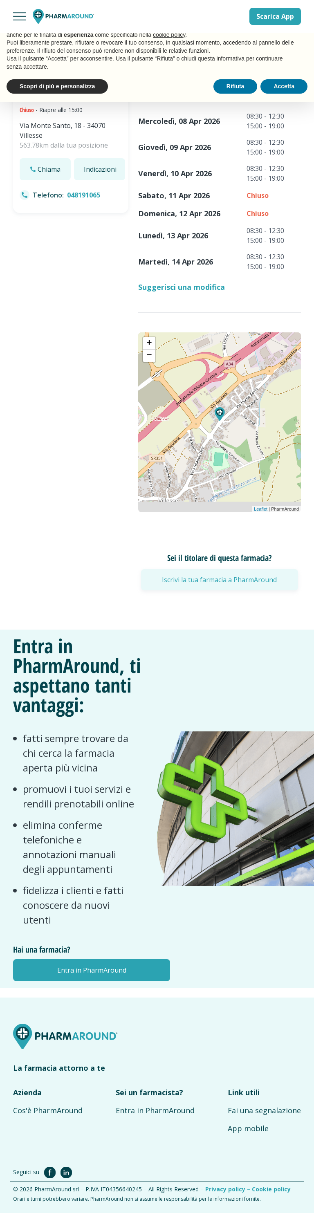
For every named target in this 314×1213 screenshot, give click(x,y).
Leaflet (260, 509)
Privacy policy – (228, 1189)
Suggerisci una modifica (181, 287)
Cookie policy (271, 1189)
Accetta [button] (284, 86)
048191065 (83, 195)
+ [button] (149, 343)
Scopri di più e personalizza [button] (57, 86)
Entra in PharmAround (155, 1110)
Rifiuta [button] (235, 86)
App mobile (248, 1128)
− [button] (149, 356)
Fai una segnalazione (264, 1110)
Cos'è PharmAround (48, 1110)
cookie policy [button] (169, 34)
